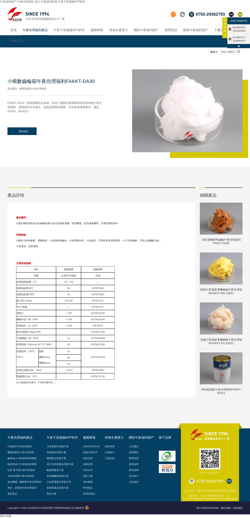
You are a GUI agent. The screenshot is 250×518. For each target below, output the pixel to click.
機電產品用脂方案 (56, 458)
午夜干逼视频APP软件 (62, 437)
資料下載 (88, 476)
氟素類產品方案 (55, 470)
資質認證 (134, 464)
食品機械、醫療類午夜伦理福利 (24, 481)
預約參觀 (88, 481)
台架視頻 (134, 481)
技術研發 (110, 446)
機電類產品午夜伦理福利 (20, 452)
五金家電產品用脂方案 (59, 481)
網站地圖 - (226, 508)
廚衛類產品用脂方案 (58, 487)
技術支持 (88, 458)
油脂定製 (88, 464)
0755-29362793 (238, 20)
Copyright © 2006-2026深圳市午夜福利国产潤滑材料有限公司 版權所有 (45, 508)
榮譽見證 (134, 458)
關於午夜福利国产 (141, 437)
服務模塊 (89, 437)
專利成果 (134, 470)
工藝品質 (110, 458)
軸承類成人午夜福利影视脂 (22, 464)
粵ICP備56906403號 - (208, 508)
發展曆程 (134, 452)
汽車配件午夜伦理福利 (19, 446)
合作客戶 (134, 476)
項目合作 (88, 470)
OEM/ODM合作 (91, 446)
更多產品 (12, 493)
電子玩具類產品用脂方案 (60, 464)
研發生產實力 (114, 437)
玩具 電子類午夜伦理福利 (21, 470)
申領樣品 (88, 487)
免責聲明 (238, 508)
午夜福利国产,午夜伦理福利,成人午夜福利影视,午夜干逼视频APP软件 (43, 1)
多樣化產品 (89, 493)
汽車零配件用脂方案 (58, 446)
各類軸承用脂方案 (56, 452)
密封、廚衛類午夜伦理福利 (22, 487)
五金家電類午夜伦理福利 (20, 476)
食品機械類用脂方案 (58, 476)
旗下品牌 (165, 437)
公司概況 (134, 446)
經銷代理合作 (90, 452)
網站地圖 (5, 516)
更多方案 (51, 493)
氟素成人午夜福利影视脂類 (22, 458)
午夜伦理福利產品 (19, 437)
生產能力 (110, 452)
